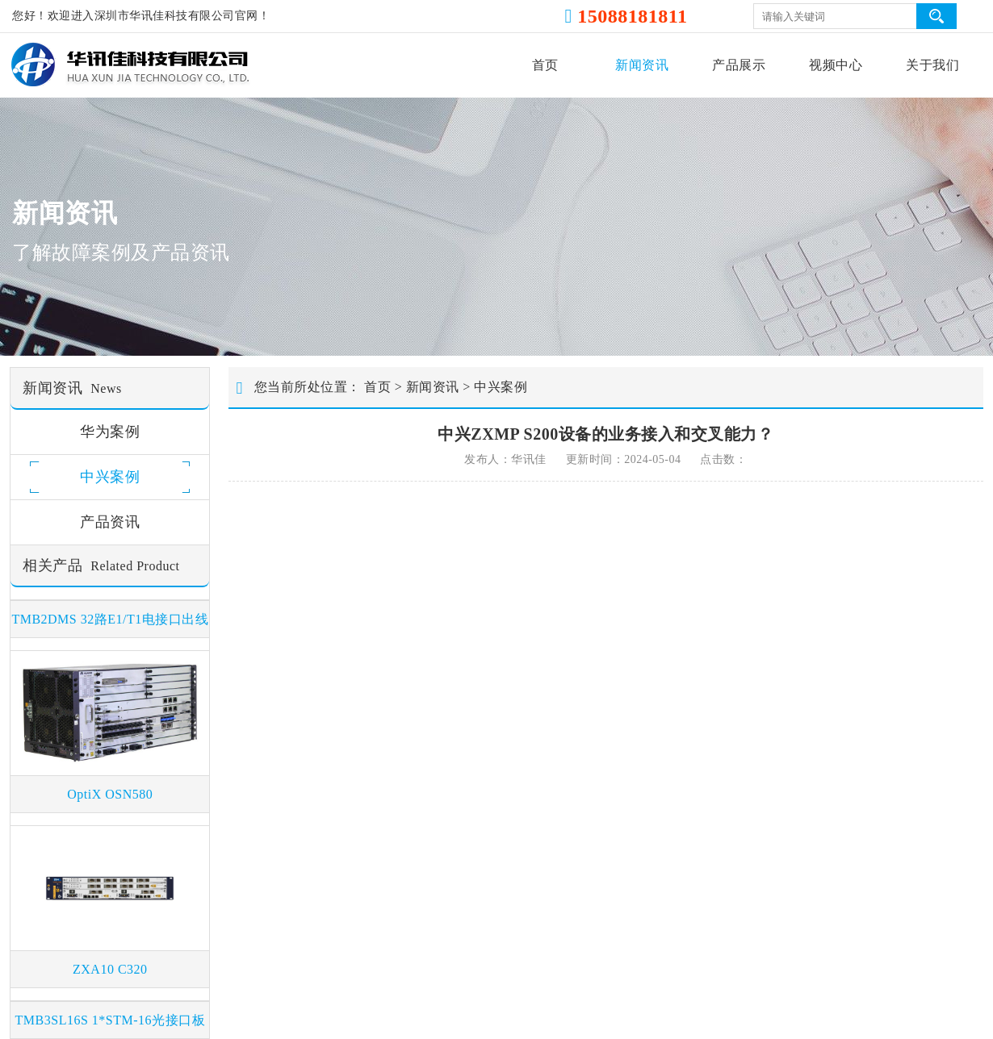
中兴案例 (500, 387)
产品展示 (738, 65)
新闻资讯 (641, 65)
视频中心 (835, 65)
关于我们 (932, 65)
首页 (545, 65)
